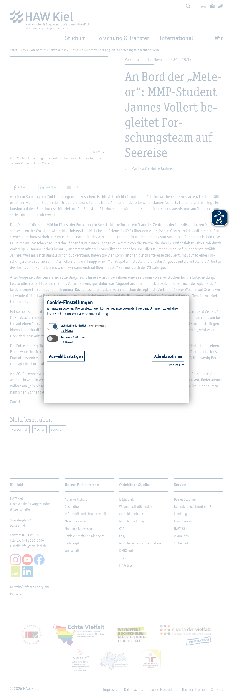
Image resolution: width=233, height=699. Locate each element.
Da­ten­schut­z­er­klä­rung (92, 314)
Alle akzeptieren (168, 356)
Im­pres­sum (176, 365)
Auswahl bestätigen (66, 356)
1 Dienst (67, 331)
